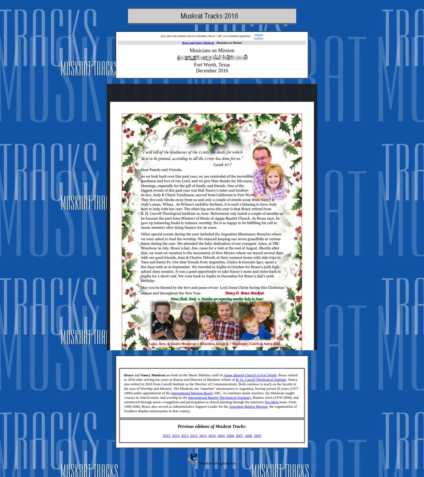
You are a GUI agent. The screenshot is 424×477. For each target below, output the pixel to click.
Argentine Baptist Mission (248, 406)
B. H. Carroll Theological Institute (261, 379)
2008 (230, 436)
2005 (257, 436)
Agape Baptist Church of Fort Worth (250, 375)
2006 (248, 436)
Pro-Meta (272, 402)
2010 (212, 436)
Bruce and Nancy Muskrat (198, 42)
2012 (193, 436)
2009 (221, 436)
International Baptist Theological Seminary (219, 397)
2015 (166, 436)
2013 (184, 436)
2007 (239, 436)
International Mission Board (192, 393)
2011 (203, 436)
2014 (175, 436)
